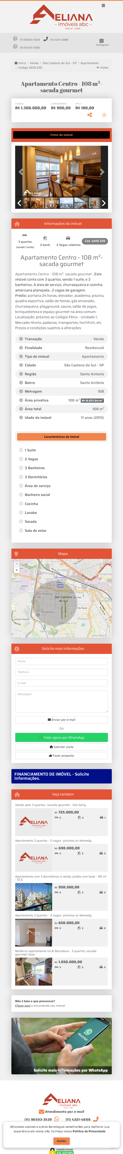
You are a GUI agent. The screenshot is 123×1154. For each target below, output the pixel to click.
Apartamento (89, 63)
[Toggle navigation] (103, 6)
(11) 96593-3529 (30, 40)
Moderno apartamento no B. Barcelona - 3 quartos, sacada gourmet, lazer (55, 953)
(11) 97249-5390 (30, 48)
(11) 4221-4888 (59, 40)
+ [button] (16, 564)
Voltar (103, 67)
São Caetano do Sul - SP (60, 63)
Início (20, 63)
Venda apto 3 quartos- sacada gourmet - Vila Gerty (50, 805)
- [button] (16, 570)
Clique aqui (23, 1005)
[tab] (27, 135)
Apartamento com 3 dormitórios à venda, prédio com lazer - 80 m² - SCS (60, 878)
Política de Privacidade (89, 1131)
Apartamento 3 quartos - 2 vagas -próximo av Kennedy (53, 840)
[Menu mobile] (61, 17)
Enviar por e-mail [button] (61, 719)
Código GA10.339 (30, 67)
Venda (34, 63)
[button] (22, 172)
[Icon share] (102, 42)
